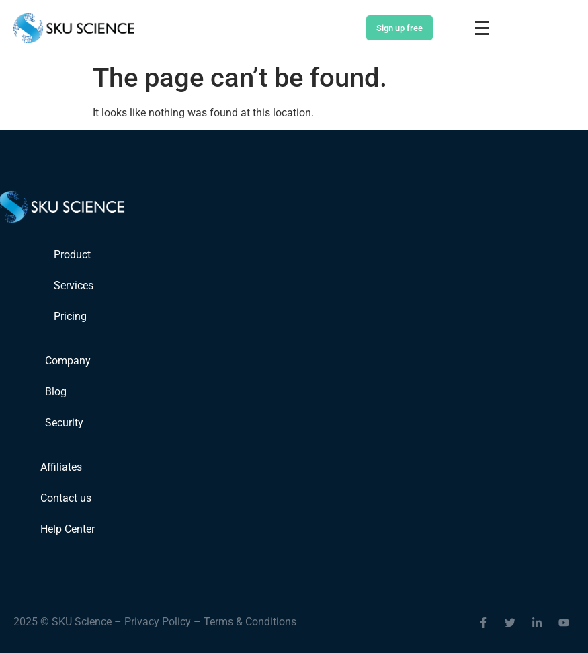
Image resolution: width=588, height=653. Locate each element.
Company (68, 360)
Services (73, 285)
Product (72, 254)
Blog (56, 391)
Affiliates (61, 467)
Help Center (67, 529)
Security (64, 422)
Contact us (65, 498)
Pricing (70, 316)
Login (340, 28)
